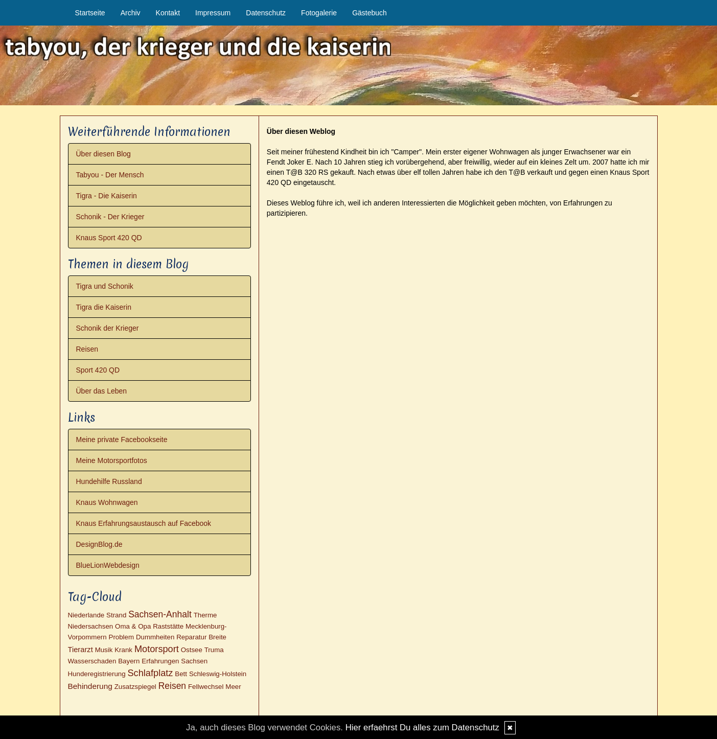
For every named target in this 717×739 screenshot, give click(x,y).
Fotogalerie (319, 13)
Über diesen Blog (103, 154)
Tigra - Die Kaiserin (106, 196)
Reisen (87, 349)
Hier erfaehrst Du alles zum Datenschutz (422, 727)
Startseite (90, 13)
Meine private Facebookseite (122, 439)
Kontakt (168, 13)
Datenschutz (266, 13)
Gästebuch (369, 13)
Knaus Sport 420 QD (109, 238)
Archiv (131, 13)
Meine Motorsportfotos (111, 460)
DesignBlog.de (99, 544)
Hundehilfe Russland (109, 481)
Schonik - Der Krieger (110, 217)
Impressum (212, 13)
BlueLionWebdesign (108, 565)
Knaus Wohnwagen (107, 502)
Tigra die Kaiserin (103, 307)
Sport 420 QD (98, 370)
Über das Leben (101, 391)
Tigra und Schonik (104, 286)
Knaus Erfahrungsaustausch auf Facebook (144, 523)
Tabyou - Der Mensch (110, 175)
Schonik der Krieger (107, 328)
